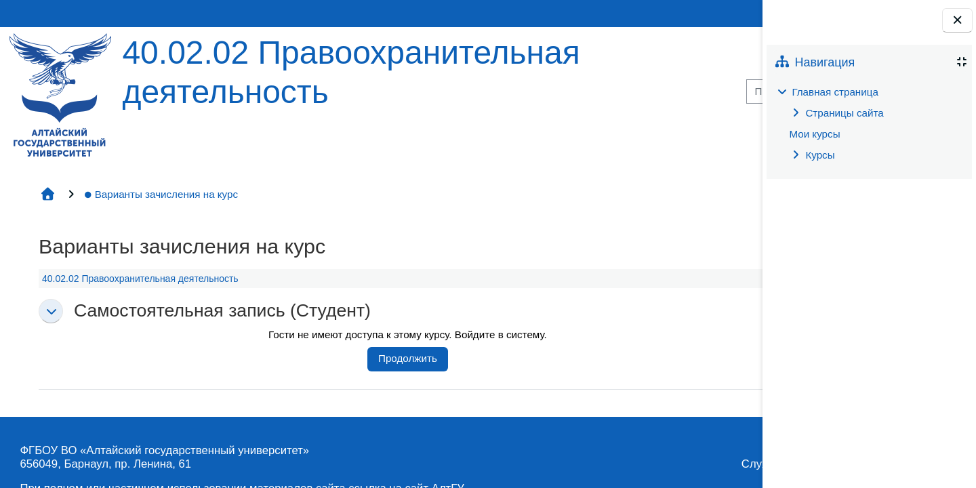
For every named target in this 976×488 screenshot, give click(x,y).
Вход (718, 13)
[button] (49, 311)
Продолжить (352, 358)
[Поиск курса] (622, 91)
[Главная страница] (58, 94)
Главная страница (835, 92)
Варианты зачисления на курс (159, 194)
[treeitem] (868, 124)
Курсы (819, 155)
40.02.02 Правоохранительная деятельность (138, 278)
